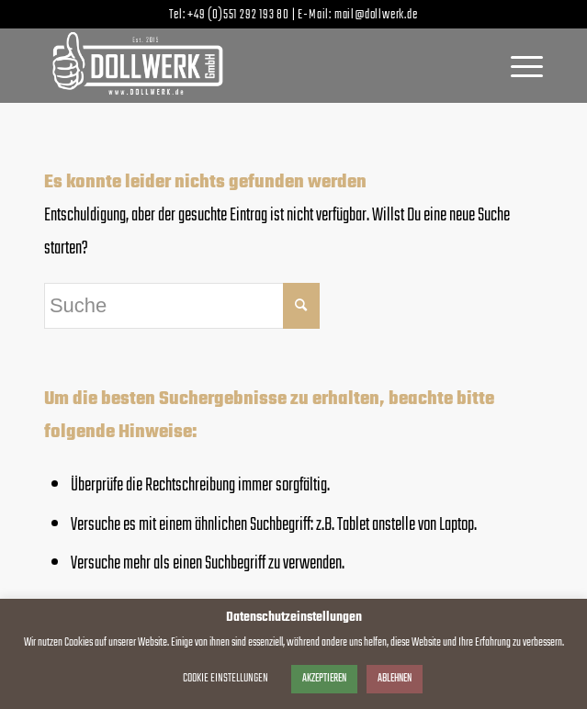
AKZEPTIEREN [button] (324, 678)
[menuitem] (517, 65)
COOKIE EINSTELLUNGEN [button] (225, 678)
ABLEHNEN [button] (395, 678)
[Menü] (517, 65)
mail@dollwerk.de (376, 15)
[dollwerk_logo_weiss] (244, 65)
